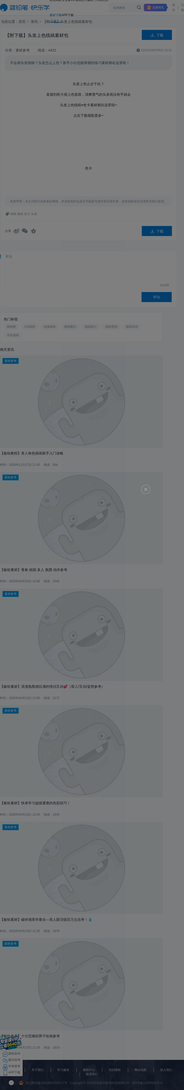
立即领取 (92, 546)
